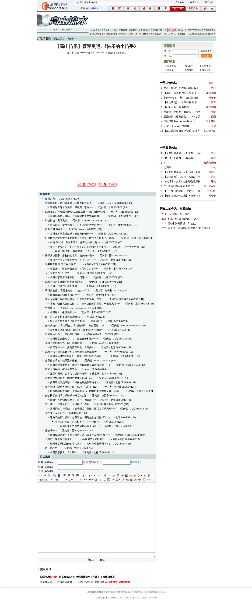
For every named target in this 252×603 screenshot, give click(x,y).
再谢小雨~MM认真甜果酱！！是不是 (75, 251)
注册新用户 (136, 462)
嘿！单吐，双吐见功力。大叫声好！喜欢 (67, 404)
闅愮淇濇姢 (161, 592)
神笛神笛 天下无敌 (56, 220)
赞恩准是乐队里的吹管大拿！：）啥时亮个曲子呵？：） (80, 443)
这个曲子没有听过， (56, 413)
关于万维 (209, 2)
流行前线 (162, 34)
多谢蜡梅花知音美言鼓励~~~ (65, 295)
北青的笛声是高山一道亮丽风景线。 (64, 282)
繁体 (89, 8)
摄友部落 (143, 30)
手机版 (95, 8)
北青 (77, 52)
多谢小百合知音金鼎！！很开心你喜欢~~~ (73, 400)
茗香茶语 (103, 30)
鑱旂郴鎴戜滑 (119, 592)
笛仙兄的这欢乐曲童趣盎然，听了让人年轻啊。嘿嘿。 (74, 299)
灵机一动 (133, 34)
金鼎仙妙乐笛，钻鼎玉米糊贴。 (62, 360)
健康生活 (211, 30)
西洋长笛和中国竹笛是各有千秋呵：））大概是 (85, 426)
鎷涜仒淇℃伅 (133, 592)
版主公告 (206, 70)
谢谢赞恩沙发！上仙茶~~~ (64, 452)
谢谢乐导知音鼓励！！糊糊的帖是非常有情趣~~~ (76, 216)
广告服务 (180, 2)
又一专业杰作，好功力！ (58, 273)
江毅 (62, 29)
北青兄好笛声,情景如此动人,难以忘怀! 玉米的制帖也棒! (75, 212)
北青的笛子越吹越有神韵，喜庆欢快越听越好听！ (72, 351)
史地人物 (94, 34)
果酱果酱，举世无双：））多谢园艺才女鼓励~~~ (76, 225)
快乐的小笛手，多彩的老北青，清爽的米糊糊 (69, 255)
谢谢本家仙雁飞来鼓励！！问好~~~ (69, 277)
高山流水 (172, 30)
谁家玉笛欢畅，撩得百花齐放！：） (64, 369)
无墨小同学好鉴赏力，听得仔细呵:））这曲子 (75, 373)
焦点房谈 (192, 34)
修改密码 (189, 70)
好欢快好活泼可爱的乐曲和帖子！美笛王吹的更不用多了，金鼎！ (80, 238)
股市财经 (143, 34)
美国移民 (211, 34)
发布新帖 (171, 66)
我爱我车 (201, 34)
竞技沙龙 (123, 30)
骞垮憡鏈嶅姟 (105, 592)
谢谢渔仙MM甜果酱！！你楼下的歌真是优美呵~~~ (77, 356)
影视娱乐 (182, 34)
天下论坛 (113, 30)
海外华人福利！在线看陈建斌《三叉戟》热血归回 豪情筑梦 (85, 582)
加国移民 (152, 34)
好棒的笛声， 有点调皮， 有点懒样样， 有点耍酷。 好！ (75, 325)
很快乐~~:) (51, 430)
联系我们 (194, 2)
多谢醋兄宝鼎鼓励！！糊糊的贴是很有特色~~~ (75, 382)
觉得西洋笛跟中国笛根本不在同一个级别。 (78, 421)
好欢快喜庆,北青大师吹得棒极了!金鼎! (66, 395)
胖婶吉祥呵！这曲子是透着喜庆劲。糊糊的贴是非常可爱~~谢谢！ (85, 391)
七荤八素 (162, 30)
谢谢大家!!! (51, 198)
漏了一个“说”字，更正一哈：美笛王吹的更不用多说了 (79, 247)
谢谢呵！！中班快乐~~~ (63, 312)
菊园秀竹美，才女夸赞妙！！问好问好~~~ (73, 260)
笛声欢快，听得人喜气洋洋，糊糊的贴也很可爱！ (72, 386)
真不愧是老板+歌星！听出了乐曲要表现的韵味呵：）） (80, 330)
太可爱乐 (50, 308)
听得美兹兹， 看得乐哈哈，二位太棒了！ (67, 290)
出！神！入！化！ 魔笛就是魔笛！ (64, 316)
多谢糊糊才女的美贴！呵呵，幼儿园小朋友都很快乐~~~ (80, 435)
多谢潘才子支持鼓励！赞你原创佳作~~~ (71, 233)
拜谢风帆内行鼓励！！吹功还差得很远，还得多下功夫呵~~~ (82, 408)
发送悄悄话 (120, 52)
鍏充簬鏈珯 (92, 592)
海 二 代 (182, 30)
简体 (83, 8)
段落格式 (44, 479)
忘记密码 (206, 66)
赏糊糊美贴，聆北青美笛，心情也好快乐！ (68, 203)
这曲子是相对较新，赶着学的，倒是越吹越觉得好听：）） (82, 417)
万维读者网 (44, 38)
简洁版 (170, 70)
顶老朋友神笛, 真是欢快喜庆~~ (61, 264)
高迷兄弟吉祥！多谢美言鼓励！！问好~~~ (73, 347)
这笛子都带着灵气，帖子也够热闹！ (64, 343)
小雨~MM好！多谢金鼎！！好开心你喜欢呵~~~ (75, 242)
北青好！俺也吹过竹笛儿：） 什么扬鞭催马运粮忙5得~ (75, 439)
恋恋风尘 (123, 34)
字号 (71, 479)
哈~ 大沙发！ (52, 448)
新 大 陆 (172, 34)
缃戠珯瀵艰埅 (147, 592)
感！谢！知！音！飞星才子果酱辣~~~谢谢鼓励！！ (78, 321)
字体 (56, 479)
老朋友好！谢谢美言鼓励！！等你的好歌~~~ (74, 268)
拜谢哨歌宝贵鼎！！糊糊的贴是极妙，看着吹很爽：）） (80, 365)
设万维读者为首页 (88, 2)
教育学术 (192, 30)
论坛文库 (189, 66)
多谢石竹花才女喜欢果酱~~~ (65, 286)
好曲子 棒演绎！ (54, 229)
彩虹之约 (133, 30)
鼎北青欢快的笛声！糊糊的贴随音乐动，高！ (69, 378)
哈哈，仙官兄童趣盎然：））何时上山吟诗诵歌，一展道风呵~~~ (85, 303)
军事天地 (103, 34)
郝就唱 (69, 29)
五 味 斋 (93, 30)
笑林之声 (201, 30)
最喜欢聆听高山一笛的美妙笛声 (62, 334)
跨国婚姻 (113, 34)
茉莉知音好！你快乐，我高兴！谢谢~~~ (71, 207)
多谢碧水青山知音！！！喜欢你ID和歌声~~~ (74, 338)
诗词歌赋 (152, 30)
